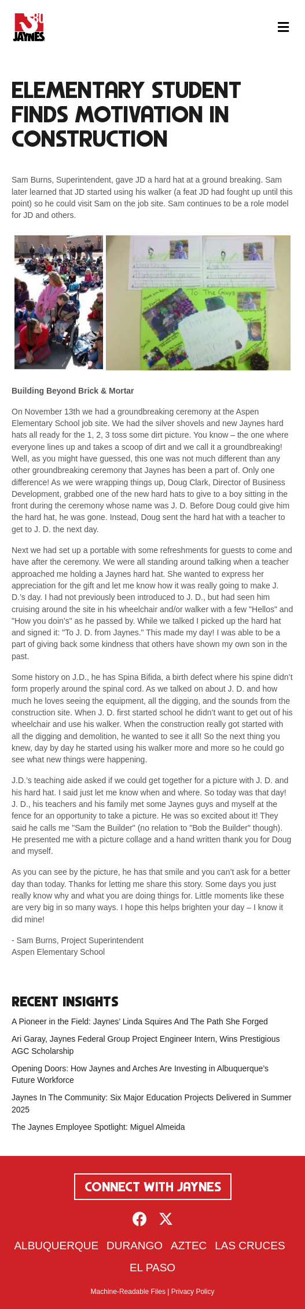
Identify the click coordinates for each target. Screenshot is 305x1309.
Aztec (189, 1245)
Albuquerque (56, 1245)
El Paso (152, 1267)
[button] (140, 1219)
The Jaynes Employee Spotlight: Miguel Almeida (98, 1127)
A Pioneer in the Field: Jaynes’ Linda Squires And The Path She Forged (140, 1021)
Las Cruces (250, 1245)
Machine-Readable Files (128, 1292)
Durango (134, 1245)
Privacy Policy (193, 1292)
